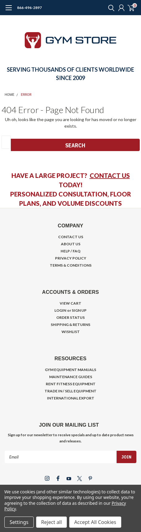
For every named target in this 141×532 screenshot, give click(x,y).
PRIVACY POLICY (70, 258)
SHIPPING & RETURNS (70, 324)
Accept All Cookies (95, 522)
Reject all (51, 522)
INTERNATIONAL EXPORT (70, 398)
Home (9, 95)
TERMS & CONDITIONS (71, 265)
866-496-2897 (29, 7)
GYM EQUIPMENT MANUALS (70, 369)
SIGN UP (79, 310)
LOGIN (60, 310)
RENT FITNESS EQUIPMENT (71, 384)
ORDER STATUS (70, 317)
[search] (110, 7)
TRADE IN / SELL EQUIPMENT (70, 391)
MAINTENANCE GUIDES (70, 376)
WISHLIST (71, 331)
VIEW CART (70, 303)
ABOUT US (70, 244)
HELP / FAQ (70, 251)
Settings (19, 522)
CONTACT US (110, 175)
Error (26, 95)
